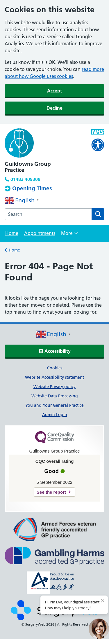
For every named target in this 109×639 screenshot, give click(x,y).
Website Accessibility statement (54, 377)
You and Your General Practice (54, 405)
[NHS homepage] (44, 143)
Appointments (39, 233)
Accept (54, 91)
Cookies (54, 368)
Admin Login (54, 414)
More (69, 235)
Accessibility (55, 351)
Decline (54, 108)
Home (11, 233)
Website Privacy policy (54, 386)
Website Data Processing (54, 396)
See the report (51, 492)
